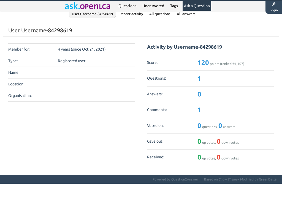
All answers (186, 14)
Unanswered (153, 6)
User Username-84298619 (92, 14)
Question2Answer (184, 179)
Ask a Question (197, 6)
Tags (174, 6)
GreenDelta (267, 179)
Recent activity (131, 14)
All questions (159, 14)
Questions (127, 6)
